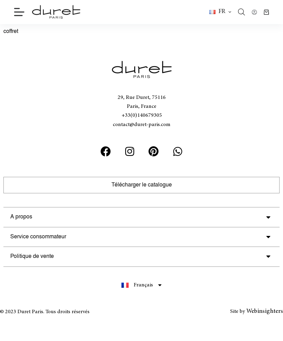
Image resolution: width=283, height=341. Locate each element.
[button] (220, 12)
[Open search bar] (241, 12)
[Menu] (19, 12)
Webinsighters (264, 311)
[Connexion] (254, 12)
